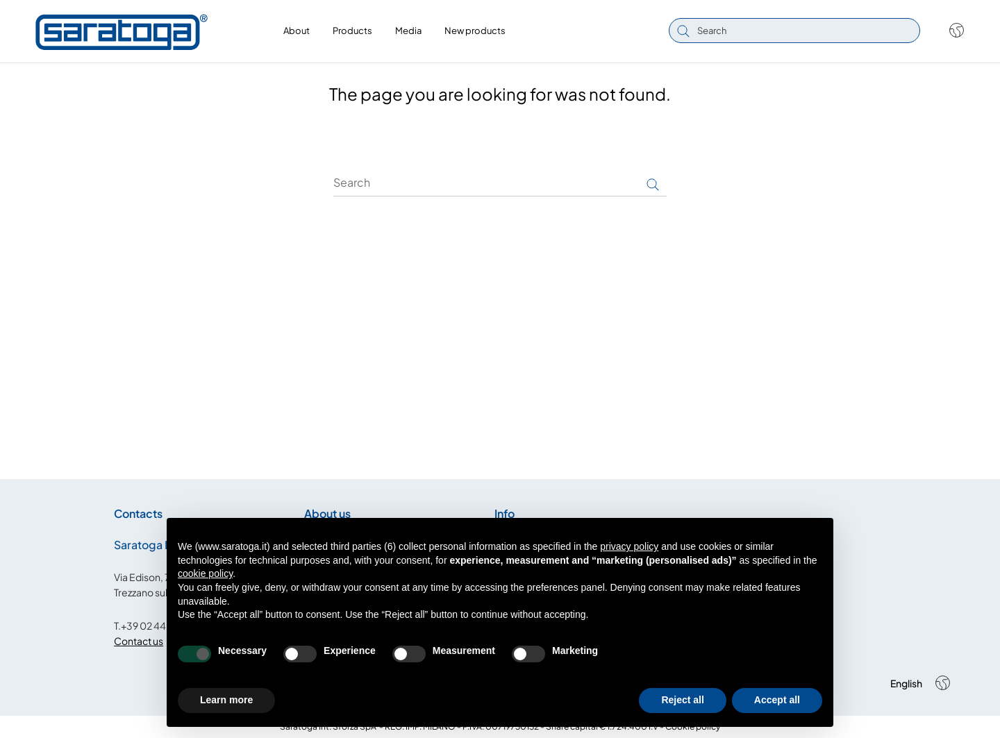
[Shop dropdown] (949, 30)
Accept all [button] (777, 699)
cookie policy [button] (205, 573)
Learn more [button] (226, 699)
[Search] (500, 182)
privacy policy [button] (629, 546)
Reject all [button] (682, 699)
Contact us (138, 641)
